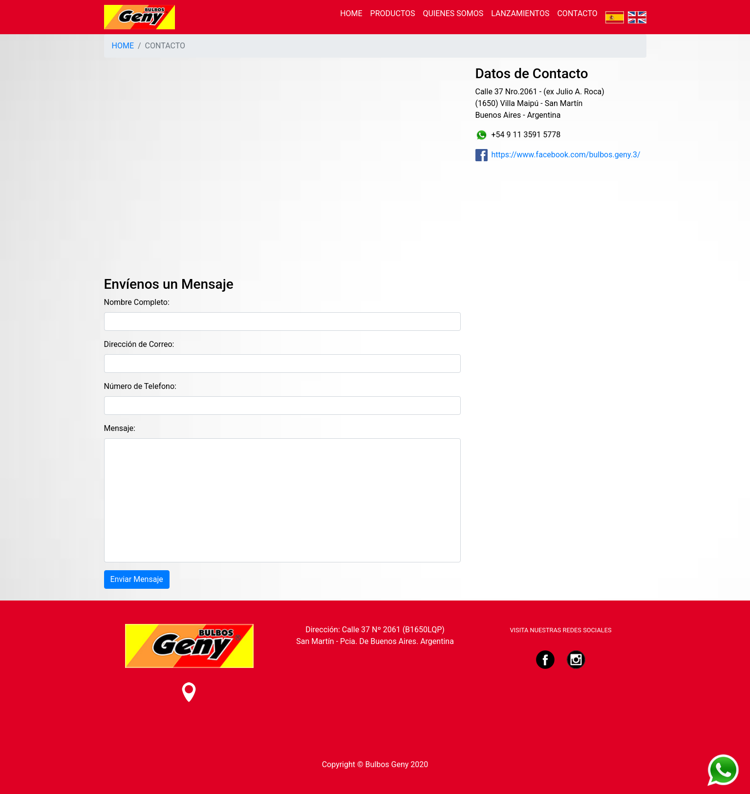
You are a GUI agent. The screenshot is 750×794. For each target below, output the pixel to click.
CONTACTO (577, 13)
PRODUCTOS (392, 13)
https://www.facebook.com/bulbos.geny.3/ (558, 154)
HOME (351, 13)
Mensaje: (119, 428)
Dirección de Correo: (139, 344)
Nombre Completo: (137, 302)
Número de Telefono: (140, 386)
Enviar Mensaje (136, 579)
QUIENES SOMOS (453, 13)
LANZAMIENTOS (520, 13)
